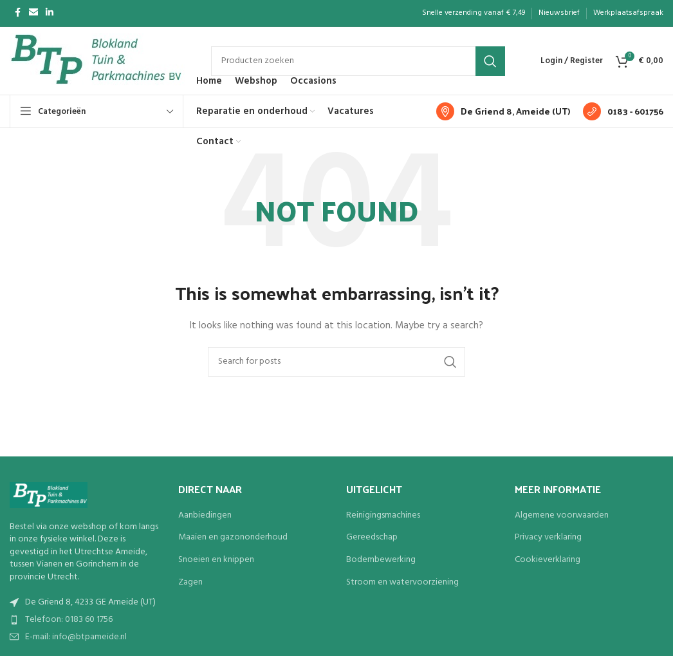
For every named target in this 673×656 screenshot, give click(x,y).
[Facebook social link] (17, 13)
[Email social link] (33, 13)
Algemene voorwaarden (562, 515)
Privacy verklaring (548, 537)
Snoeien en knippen (216, 559)
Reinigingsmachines (383, 515)
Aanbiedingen (205, 515)
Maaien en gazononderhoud (233, 537)
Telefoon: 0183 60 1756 (69, 619)
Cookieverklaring (547, 559)
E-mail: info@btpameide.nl (76, 637)
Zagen (190, 582)
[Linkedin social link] (49, 13)
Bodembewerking (381, 559)
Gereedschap (372, 537)
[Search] (358, 61)
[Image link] (49, 494)
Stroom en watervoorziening (402, 582)
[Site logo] (97, 60)
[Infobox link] (503, 111)
